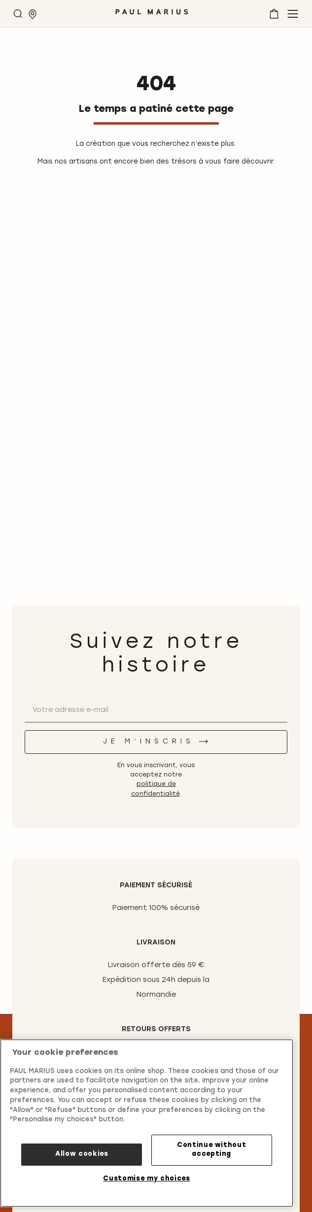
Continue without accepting (211, 1149)
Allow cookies (81, 1154)
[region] (146, 1123)
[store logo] (151, 15)
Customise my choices (146, 1179)
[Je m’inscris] (156, 742)
